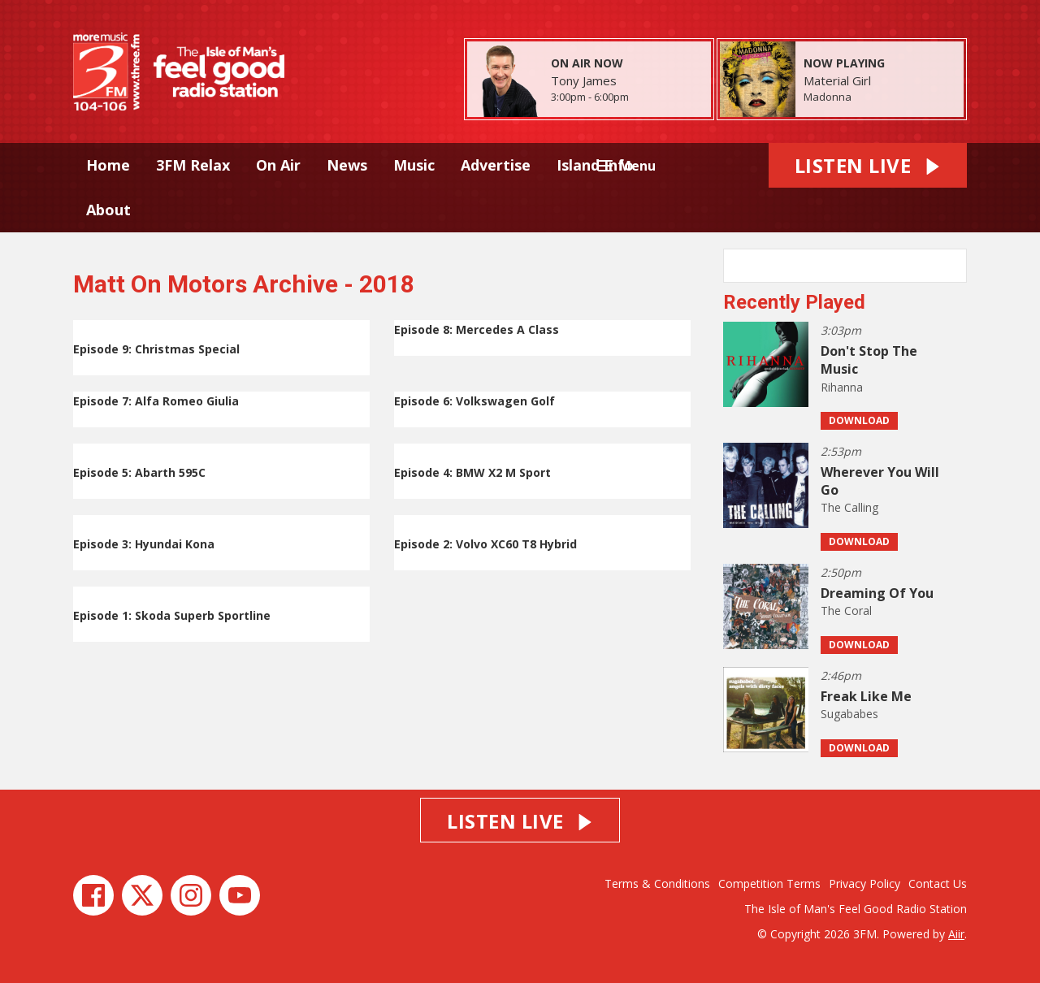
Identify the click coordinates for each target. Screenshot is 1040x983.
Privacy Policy (864, 883)
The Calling (849, 507)
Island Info (595, 165)
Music (414, 165)
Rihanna (842, 387)
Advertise (496, 165)
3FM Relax (193, 165)
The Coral (846, 610)
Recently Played (794, 302)
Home (108, 165)
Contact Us (937, 883)
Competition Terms (769, 883)
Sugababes (849, 713)
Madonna (828, 96)
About (108, 209)
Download (859, 420)
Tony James (584, 80)
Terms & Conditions (657, 883)
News (347, 165)
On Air (278, 165)
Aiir (956, 934)
